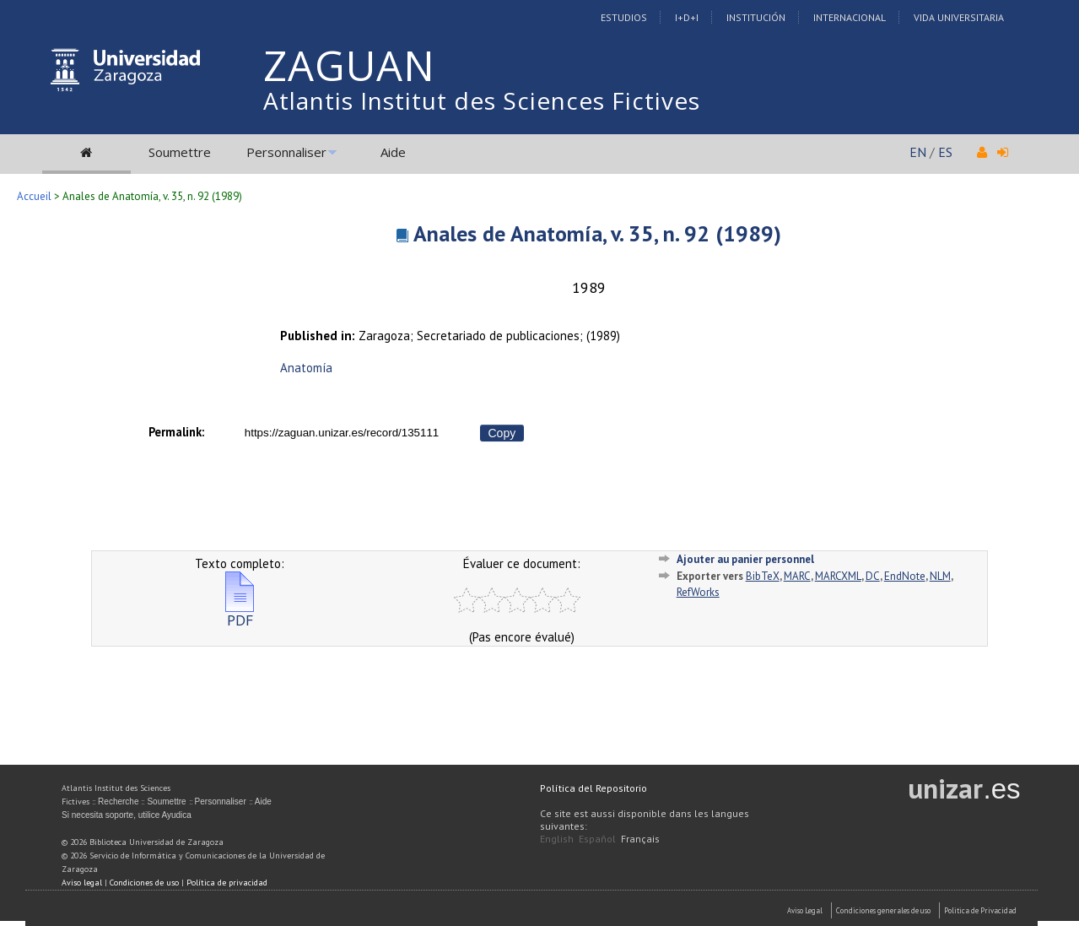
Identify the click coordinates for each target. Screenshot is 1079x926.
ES (945, 152)
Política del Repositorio (593, 788)
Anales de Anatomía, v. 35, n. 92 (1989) (597, 233)
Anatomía (306, 368)
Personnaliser (286, 152)
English (557, 838)
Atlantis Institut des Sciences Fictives (481, 100)
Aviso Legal (805, 910)
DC (873, 576)
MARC (797, 576)
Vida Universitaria (959, 17)
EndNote (904, 576)
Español (597, 838)
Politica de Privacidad (980, 910)
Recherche (118, 801)
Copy (502, 433)
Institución (755, 17)
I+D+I (687, 17)
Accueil (34, 196)
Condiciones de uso (144, 882)
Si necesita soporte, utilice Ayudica (127, 815)
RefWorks (698, 592)
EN (917, 152)
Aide (393, 152)
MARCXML (838, 576)
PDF (239, 613)
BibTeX (763, 576)
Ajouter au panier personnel (745, 559)
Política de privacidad (226, 882)
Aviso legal (82, 882)
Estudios (624, 17)
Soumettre (179, 152)
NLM (940, 576)
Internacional (849, 17)
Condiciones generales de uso (883, 910)
